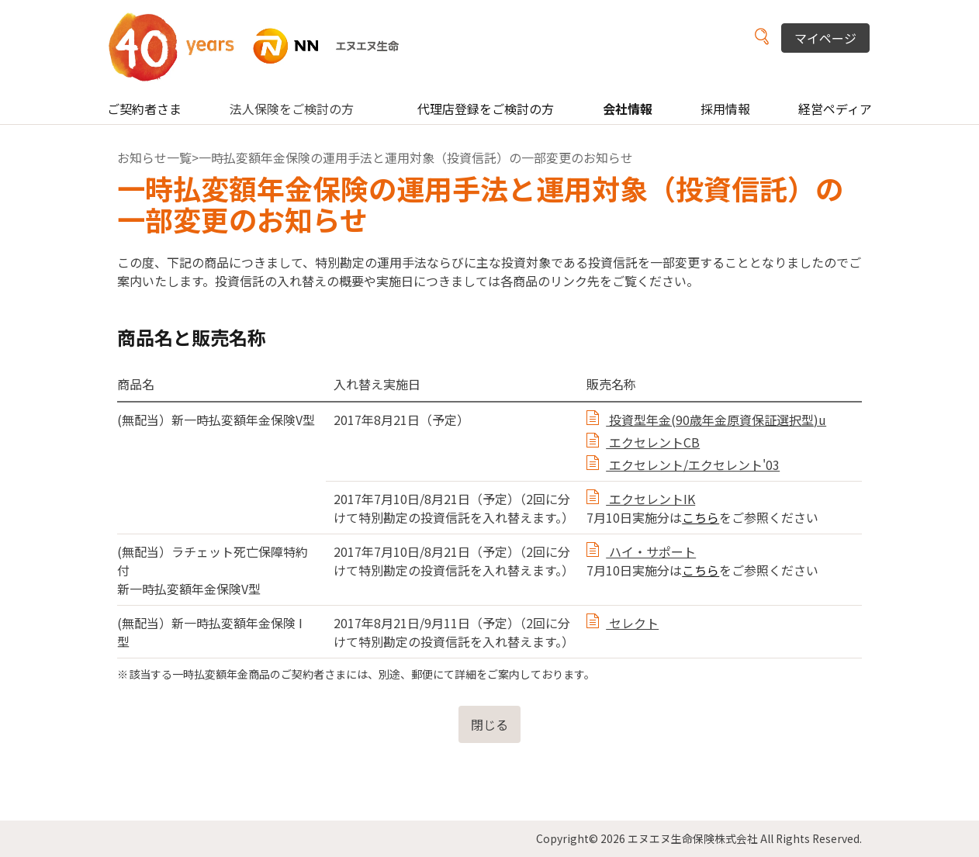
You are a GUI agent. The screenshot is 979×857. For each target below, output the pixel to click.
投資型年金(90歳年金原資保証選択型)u (716, 419)
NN (263, 46)
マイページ (825, 38)
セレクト (632, 622)
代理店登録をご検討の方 (485, 108)
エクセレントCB (653, 442)
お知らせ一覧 (154, 157)
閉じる (489, 724)
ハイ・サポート (651, 551)
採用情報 (725, 108)
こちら (700, 517)
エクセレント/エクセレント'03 (693, 464)
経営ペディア (835, 108)
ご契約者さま (144, 108)
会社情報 (627, 108)
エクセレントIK (650, 498)
